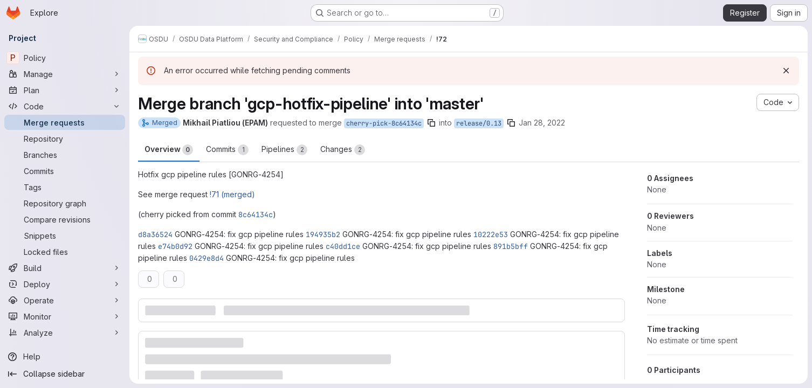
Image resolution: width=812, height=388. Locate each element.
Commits (227, 149)
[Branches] (64, 154)
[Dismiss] (786, 70)
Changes (342, 149)
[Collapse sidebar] (64, 374)
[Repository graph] (64, 203)
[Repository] (64, 138)
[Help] (64, 356)
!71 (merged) (232, 194)
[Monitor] (64, 316)
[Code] (64, 106)
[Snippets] (64, 235)
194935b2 (323, 234)
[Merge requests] (64, 122)
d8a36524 (155, 234)
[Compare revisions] (64, 219)
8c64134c (255, 214)
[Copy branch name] (431, 122)
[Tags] (64, 187)
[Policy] (64, 57)
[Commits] (64, 170)
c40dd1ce (343, 246)
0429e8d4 (206, 258)
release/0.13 (478, 123)
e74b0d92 (175, 246)
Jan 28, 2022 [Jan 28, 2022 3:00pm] (542, 122)
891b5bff (510, 246)
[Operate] (64, 300)
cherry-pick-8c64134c (384, 123)
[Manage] (64, 73)
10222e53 (490, 234)
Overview (168, 149)
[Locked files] (64, 251)
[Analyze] (64, 332)
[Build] (64, 267)
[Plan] (64, 90)
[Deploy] (64, 284)
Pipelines (284, 149)
